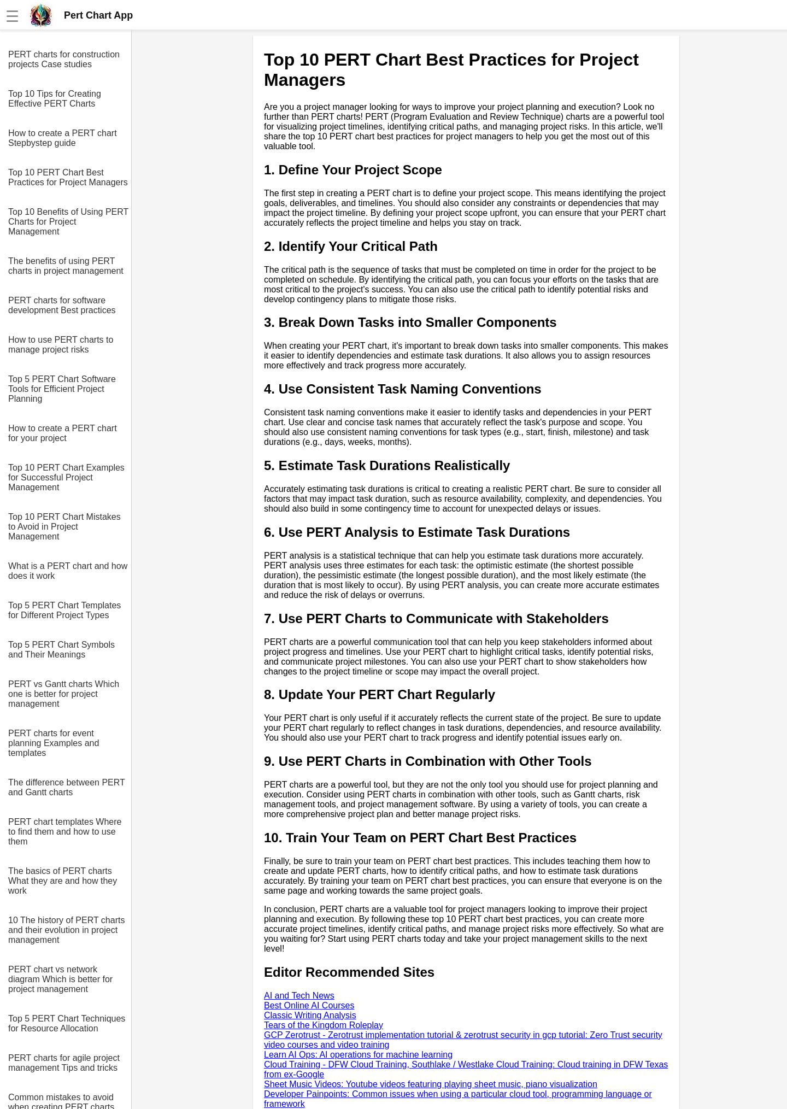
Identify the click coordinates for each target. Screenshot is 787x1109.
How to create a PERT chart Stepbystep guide (62, 138)
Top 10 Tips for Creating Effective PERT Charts (54, 98)
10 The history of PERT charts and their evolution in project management (66, 930)
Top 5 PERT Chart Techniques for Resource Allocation (66, 1023)
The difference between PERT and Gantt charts (66, 787)
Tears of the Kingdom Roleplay (323, 1025)
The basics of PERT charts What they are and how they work (62, 880)
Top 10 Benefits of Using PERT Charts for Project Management (68, 221)
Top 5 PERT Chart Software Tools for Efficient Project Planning (62, 388)
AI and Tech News (299, 995)
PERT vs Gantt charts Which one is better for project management (63, 693)
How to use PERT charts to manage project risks (60, 344)
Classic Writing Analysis (310, 1015)
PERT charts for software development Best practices (62, 305)
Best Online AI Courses (309, 1005)
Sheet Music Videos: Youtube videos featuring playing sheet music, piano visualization (430, 1084)
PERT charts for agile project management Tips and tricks (64, 1062)
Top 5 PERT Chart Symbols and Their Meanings (61, 649)
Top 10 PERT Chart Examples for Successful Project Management (66, 477)
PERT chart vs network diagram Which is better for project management (60, 979)
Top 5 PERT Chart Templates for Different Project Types (64, 610)
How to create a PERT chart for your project (62, 433)
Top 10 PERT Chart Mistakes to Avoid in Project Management (64, 526)
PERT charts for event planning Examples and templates (53, 743)
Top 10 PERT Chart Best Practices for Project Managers (68, 177)
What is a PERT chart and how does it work (67, 570)
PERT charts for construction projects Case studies (64, 59)
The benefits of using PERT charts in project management (66, 265)
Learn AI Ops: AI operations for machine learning (358, 1054)
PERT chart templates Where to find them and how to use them (65, 831)
